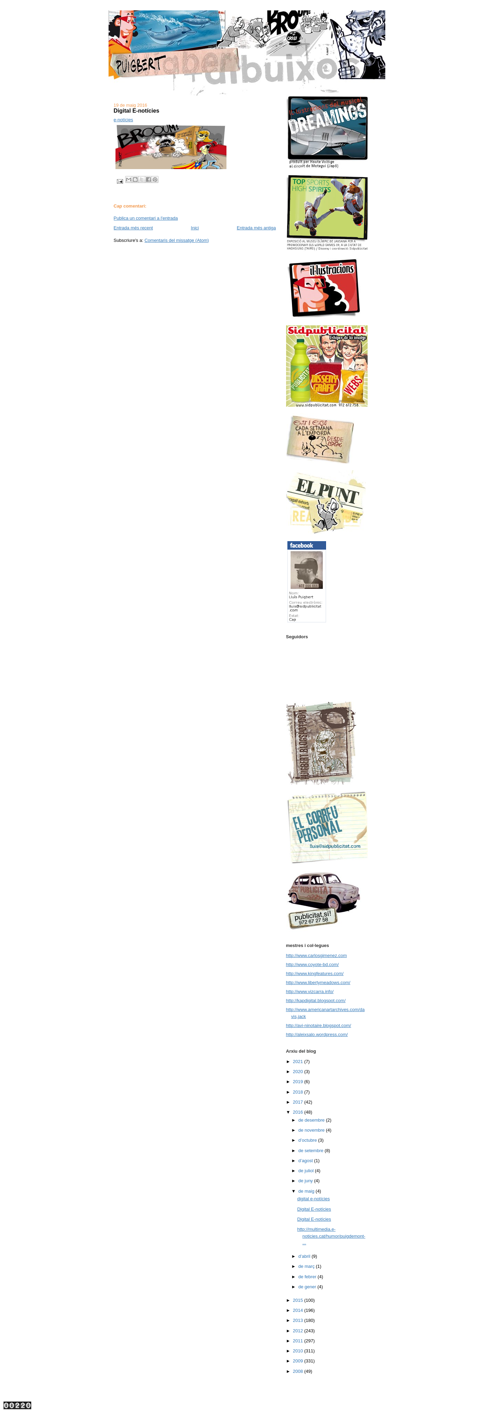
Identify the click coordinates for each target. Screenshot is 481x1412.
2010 (298, 1350)
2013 (298, 1320)
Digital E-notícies (314, 1209)
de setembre (311, 1150)
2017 (298, 1102)
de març (307, 1266)
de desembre (312, 1120)
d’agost (306, 1160)
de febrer (308, 1276)
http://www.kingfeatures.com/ (315, 973)
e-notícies (123, 119)
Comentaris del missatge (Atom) (177, 240)
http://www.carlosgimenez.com (316, 955)
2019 (298, 1081)
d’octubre (308, 1140)
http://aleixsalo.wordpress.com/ (317, 1034)
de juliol (306, 1170)
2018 (298, 1092)
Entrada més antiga (256, 227)
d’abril (304, 1256)
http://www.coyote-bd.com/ (312, 964)
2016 (298, 1112)
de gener (307, 1286)
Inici (195, 227)
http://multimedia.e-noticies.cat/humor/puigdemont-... (331, 1236)
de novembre (312, 1130)
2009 (298, 1360)
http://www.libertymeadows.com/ (318, 982)
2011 (298, 1340)
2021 (298, 1061)
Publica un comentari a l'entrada (146, 218)
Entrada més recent (133, 227)
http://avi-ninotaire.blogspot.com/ (318, 1025)
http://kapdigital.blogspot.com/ (316, 1000)
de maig (307, 1191)
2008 (298, 1371)
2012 (298, 1330)
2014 (298, 1310)
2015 (298, 1300)
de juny (306, 1180)
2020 (298, 1071)
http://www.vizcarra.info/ (310, 991)
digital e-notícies (313, 1198)
